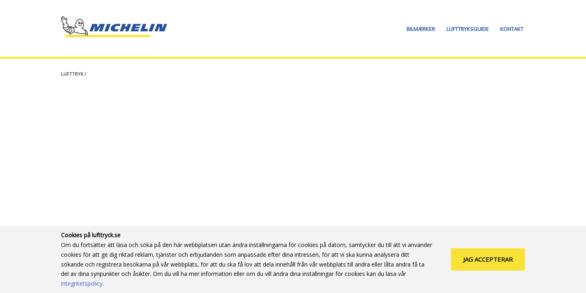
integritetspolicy (82, 283)
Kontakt (511, 29)
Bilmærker (421, 29)
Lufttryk (72, 74)
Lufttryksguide (467, 29)
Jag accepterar (488, 259)
